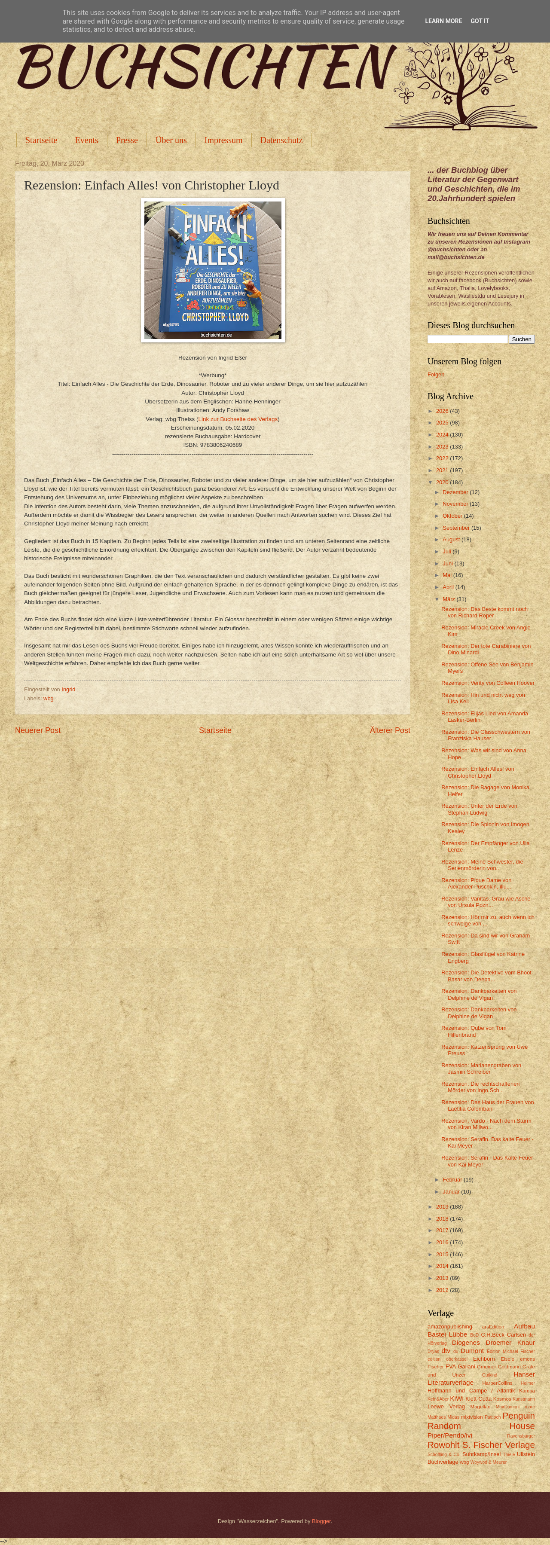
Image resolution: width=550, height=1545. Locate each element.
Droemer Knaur (510, 1342)
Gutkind (490, 1375)
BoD (474, 1335)
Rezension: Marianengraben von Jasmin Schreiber (481, 1068)
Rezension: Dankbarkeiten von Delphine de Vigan (478, 994)
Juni (448, 563)
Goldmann (509, 1366)
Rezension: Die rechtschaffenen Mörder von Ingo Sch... (480, 1087)
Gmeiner (486, 1366)
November (456, 504)
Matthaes (437, 1417)
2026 (443, 411)
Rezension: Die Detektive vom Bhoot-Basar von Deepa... (487, 975)
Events (86, 140)
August (452, 539)
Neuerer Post (38, 730)
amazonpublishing (450, 1326)
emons (527, 1359)
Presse (127, 140)
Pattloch (493, 1417)
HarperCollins (498, 1383)
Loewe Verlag (446, 1406)
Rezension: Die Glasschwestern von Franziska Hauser (485, 735)
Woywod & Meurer (489, 1462)
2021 (443, 470)
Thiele (509, 1454)
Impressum (224, 140)
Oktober (453, 516)
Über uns (171, 140)
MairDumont (508, 1407)
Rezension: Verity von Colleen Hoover (488, 683)
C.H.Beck (492, 1334)
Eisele (507, 1359)
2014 (443, 1266)
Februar (453, 1179)
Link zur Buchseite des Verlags (238, 419)
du (455, 1351)
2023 (443, 446)
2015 (443, 1254)
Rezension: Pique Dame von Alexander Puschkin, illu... (476, 883)
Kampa (527, 1390)
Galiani (466, 1366)
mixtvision (472, 1417)
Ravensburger (521, 1436)
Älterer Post (390, 730)
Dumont (472, 1350)
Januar (452, 1191)
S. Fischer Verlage (498, 1445)
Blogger (321, 1521)
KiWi (457, 1398)
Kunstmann (524, 1399)
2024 (443, 434)
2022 (443, 458)
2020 (443, 482)
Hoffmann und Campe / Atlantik (471, 1390)
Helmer (528, 1383)
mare (530, 1407)
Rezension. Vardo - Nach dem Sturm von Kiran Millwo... (486, 1124)
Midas (453, 1417)
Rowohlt (443, 1445)
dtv (445, 1350)
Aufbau (524, 1326)
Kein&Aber (438, 1399)
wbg (48, 698)
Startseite (41, 140)
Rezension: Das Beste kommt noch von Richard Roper (484, 612)
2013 (443, 1278)
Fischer (436, 1366)
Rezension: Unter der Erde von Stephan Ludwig (479, 809)
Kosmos (502, 1398)
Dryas (433, 1351)
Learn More (443, 21)
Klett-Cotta (478, 1398)
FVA (451, 1366)
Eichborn (484, 1359)
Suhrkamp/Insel (481, 1454)
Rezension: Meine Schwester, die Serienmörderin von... (482, 864)
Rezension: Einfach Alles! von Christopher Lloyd (477, 772)
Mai (448, 575)
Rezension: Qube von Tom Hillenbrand (474, 1031)
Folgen (436, 374)
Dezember (456, 492)
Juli (447, 551)
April (449, 587)
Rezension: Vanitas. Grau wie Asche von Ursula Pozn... (485, 901)
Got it (480, 21)
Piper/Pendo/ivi (450, 1435)
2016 (443, 1242)
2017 (443, 1230)
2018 (443, 1218)
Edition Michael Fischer (511, 1351)
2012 (443, 1290)
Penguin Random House (481, 1421)
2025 (443, 422)
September (457, 528)
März (449, 599)
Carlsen (516, 1334)
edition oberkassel (448, 1359)
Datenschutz (281, 140)
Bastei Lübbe (448, 1334)
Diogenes (466, 1342)
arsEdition (493, 1326)
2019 (443, 1206)
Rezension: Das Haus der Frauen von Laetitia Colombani (487, 1105)
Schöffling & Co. (444, 1454)
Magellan (480, 1406)
